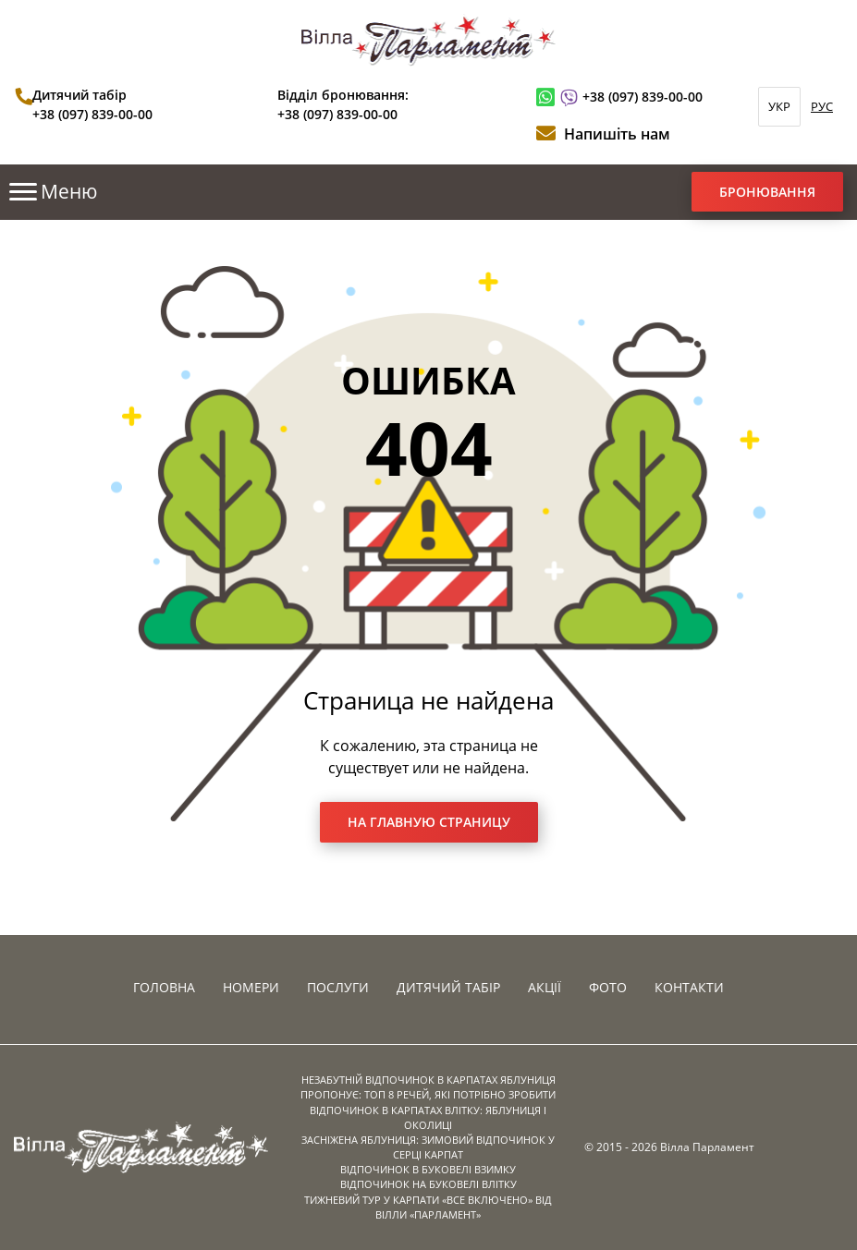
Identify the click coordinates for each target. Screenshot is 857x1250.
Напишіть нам (617, 134)
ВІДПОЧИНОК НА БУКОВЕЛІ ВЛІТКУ (428, 1184)
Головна (164, 987)
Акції (544, 987)
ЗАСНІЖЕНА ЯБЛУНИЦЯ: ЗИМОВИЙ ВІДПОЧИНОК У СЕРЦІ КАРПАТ (428, 1147)
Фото (608, 987)
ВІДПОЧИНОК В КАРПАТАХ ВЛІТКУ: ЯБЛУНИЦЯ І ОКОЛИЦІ (428, 1117)
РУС (822, 106)
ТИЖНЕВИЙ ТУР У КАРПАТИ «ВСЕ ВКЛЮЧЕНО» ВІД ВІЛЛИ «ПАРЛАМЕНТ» (428, 1207)
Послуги (338, 987)
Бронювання (767, 191)
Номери (251, 987)
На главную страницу (429, 822)
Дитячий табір (448, 987)
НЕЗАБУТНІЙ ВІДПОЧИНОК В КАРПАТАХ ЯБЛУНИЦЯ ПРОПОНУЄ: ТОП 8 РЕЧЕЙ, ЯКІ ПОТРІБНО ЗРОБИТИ (428, 1087)
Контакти (689, 987)
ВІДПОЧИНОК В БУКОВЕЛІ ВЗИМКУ (428, 1169)
